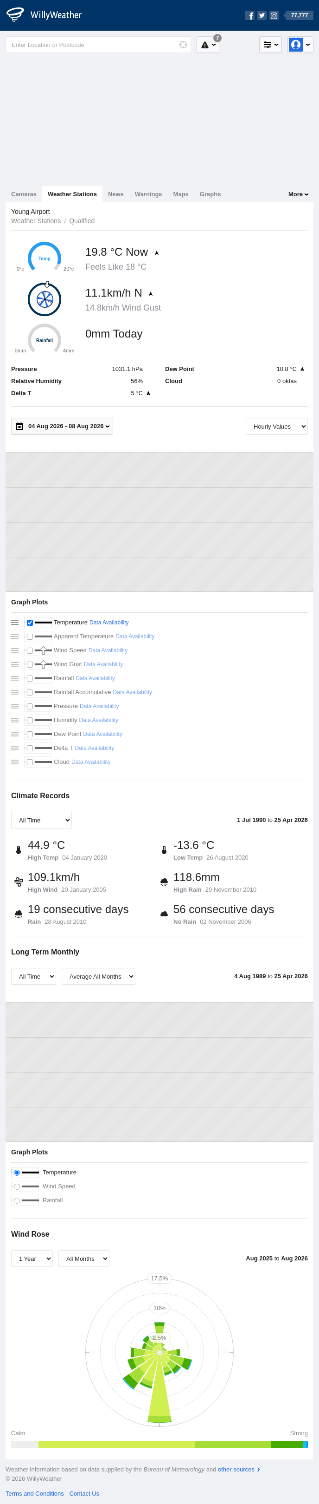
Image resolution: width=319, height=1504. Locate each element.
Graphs (210, 194)
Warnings (148, 194)
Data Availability (109, 622)
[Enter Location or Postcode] (98, 44)
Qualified (82, 221)
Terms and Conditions (35, 1493)
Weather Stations (72, 194)
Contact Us (84, 1493)
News (116, 194)
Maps (181, 194)
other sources (236, 1469)
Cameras (24, 194)
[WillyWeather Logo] (49, 15)
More (295, 194)
